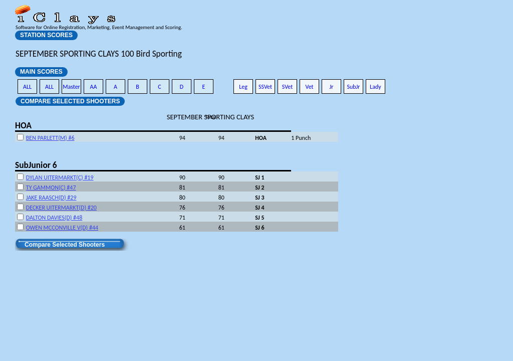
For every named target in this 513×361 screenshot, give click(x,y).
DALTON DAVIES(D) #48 (54, 217)
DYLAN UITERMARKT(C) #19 (60, 177)
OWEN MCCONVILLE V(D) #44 (62, 227)
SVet (287, 86)
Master (71, 86)
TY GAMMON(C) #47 (51, 187)
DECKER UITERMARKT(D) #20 (61, 207)
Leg (243, 86)
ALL (27, 86)
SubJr (353, 86)
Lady (375, 86)
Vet (309, 86)
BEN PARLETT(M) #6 (50, 137)
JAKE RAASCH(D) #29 (51, 197)
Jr (331, 86)
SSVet (265, 86)
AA (93, 86)
